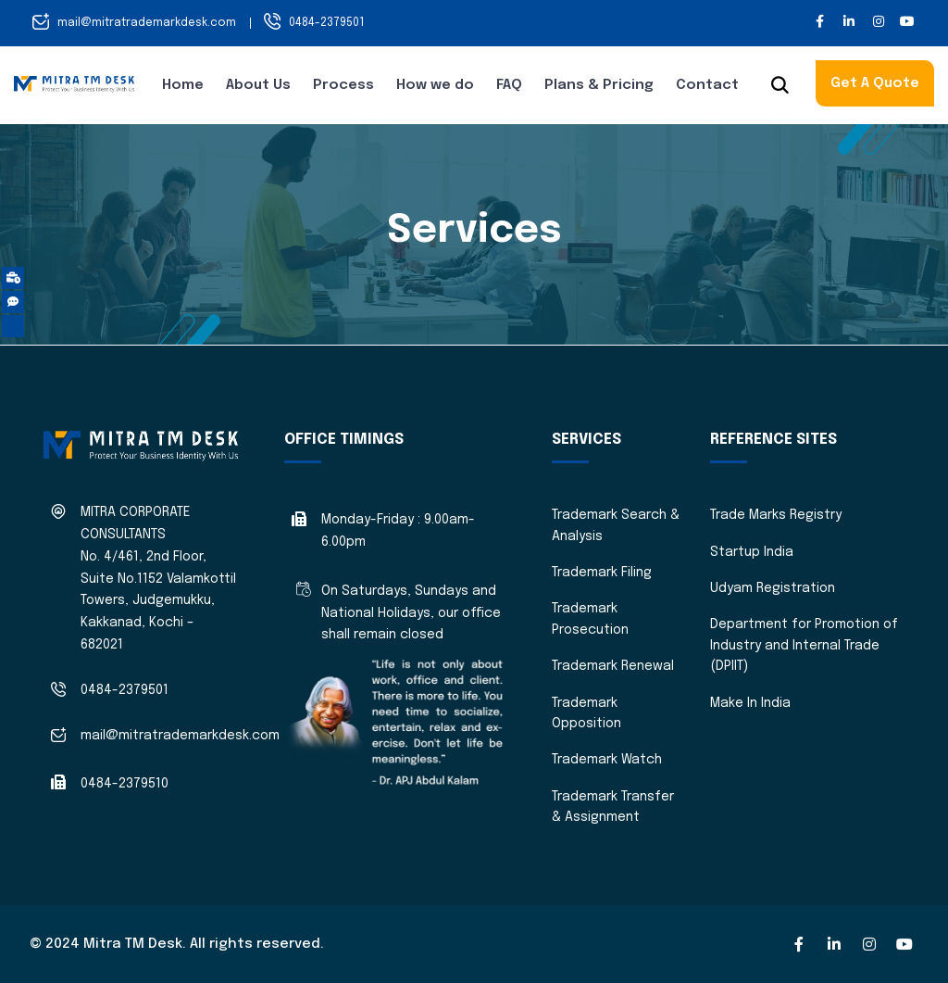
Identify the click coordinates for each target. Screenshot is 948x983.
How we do (435, 85)
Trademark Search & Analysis (616, 525)
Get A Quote (874, 83)
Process (343, 85)
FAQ (509, 85)
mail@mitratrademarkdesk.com (146, 23)
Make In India (750, 703)
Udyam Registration (772, 588)
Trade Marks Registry (776, 515)
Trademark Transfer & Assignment (613, 807)
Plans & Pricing (599, 85)
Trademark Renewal (613, 666)
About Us (258, 85)
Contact (707, 85)
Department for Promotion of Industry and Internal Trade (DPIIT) (804, 645)
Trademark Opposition (586, 713)
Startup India (751, 552)
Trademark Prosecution (590, 619)
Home (183, 85)
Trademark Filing (602, 572)
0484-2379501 (326, 23)
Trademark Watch (607, 759)
